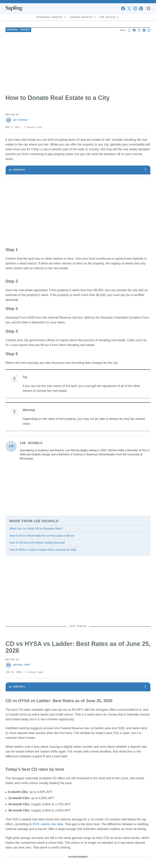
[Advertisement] (78, 64)
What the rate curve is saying (26, 745)
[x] (129, 8)
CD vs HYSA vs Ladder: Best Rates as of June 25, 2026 (41, 731)
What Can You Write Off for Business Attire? (36, 563)
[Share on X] (139, 30)
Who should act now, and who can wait (32, 766)
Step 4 (14, 200)
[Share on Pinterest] (144, 30)
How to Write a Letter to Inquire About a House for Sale (43, 584)
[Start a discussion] (129, 30)
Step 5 (14, 207)
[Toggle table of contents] (78, 170)
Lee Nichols (16, 120)
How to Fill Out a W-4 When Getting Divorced (37, 577)
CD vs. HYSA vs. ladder (24, 752)
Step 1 (14, 179)
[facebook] (123, 8)
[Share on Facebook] (134, 30)
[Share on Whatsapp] (149, 30)
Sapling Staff (17, 700)
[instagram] (135, 8)
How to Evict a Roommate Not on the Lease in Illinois (42, 570)
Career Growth (83, 17)
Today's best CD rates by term (27, 738)
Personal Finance (51, 17)
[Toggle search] (148, 8)
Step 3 (14, 193)
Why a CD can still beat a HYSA (28, 759)
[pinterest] (141, 8)
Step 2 (14, 186)
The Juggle (109, 17)
